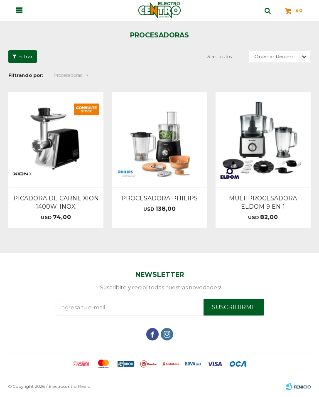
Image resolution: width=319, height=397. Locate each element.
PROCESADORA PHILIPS (159, 198)
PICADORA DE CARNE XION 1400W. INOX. (56, 202)
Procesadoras (68, 75)
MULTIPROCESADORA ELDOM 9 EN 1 (263, 202)
